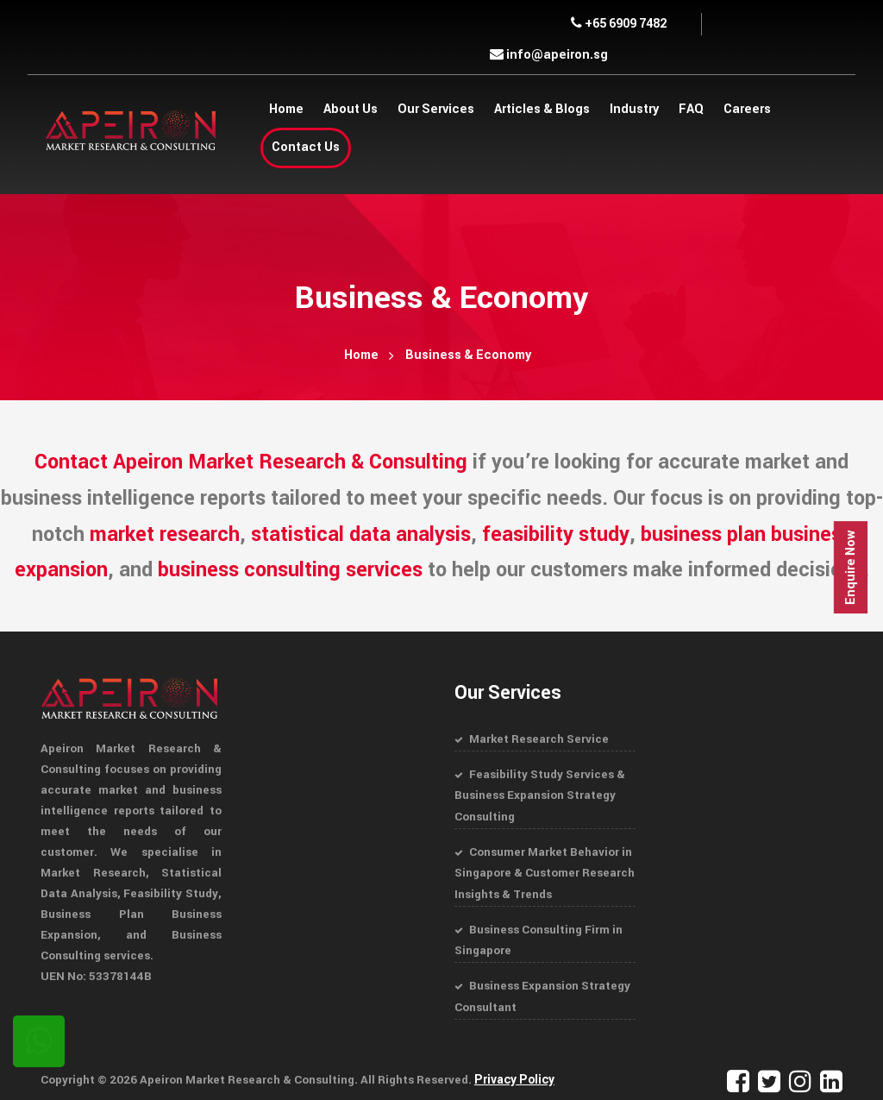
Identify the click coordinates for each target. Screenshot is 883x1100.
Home (361, 355)
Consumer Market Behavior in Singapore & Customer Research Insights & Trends (544, 870)
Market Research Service (539, 739)
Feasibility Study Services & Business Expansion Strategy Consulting (539, 794)
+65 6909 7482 (619, 24)
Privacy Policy (513, 1073)
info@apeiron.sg (549, 55)
